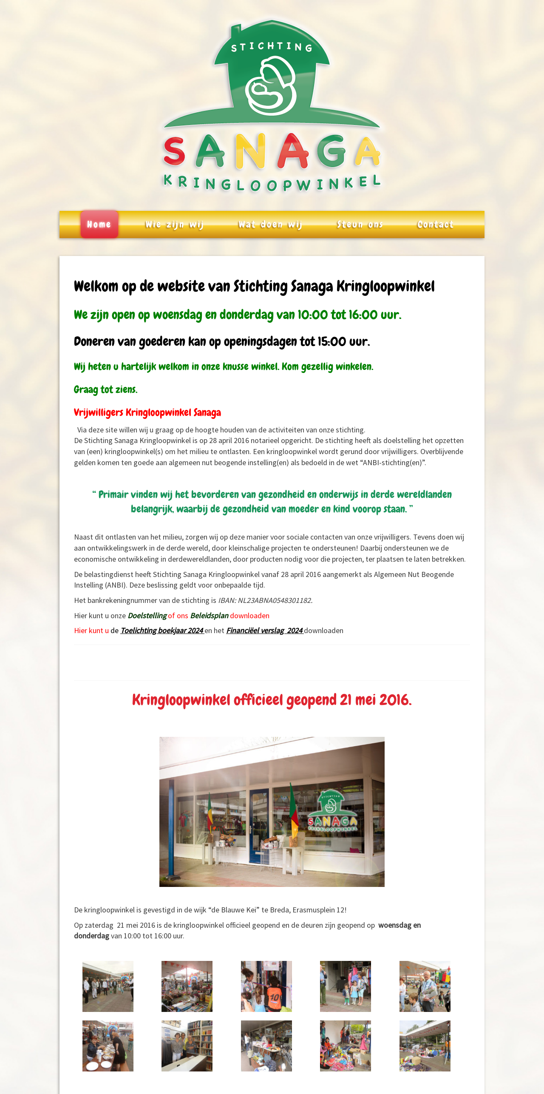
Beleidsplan (209, 615)
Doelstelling (147, 615)
